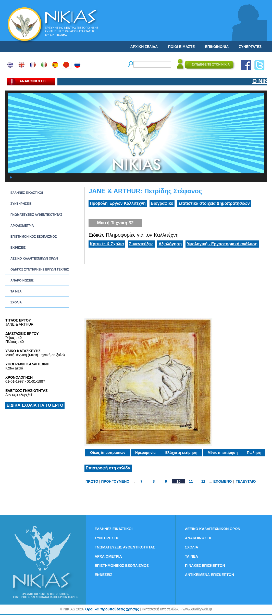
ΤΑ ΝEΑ (16, 291)
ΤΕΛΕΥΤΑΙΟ (246, 481)
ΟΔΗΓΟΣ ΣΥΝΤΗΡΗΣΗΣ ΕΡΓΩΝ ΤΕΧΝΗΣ (39, 269)
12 (203, 481)
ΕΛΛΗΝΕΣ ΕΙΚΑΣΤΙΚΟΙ (26, 193)
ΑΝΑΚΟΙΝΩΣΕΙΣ (22, 280)
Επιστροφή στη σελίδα (108, 468)
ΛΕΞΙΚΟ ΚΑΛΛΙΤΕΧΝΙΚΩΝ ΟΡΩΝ (34, 258)
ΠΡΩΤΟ (91, 481)
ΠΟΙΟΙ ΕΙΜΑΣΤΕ (181, 47)
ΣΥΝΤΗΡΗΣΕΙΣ (20, 204)
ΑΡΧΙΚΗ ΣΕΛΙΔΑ (144, 47)
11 (191, 481)
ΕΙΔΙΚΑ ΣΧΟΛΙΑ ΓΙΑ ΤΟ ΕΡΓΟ (35, 405)
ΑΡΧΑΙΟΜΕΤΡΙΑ (22, 225)
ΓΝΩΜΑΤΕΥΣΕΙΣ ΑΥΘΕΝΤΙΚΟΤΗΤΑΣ (36, 214)
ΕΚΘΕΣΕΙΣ (18, 247)
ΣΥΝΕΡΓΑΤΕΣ (250, 47)
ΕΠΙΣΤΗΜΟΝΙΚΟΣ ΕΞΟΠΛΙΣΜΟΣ (33, 236)
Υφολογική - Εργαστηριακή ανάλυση (222, 244)
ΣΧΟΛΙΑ (16, 302)
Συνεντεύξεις (141, 244)
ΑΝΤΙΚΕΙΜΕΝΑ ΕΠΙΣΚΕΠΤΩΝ (209, 575)
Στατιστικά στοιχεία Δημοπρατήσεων (214, 203)
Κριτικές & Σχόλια (107, 244)
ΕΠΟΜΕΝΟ (222, 481)
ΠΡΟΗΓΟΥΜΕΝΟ (115, 481)
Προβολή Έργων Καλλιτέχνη (118, 203)
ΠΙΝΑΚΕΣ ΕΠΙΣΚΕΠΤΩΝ (205, 565)
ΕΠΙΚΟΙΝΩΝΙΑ (217, 47)
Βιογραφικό (162, 203)
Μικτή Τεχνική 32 (115, 222)
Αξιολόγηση (170, 244)
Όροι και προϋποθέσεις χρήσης (112, 609)
